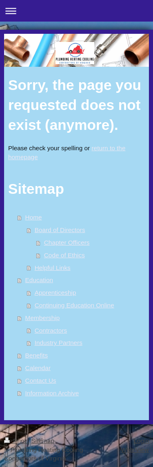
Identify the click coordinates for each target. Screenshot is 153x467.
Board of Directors (60, 229)
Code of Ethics (64, 255)
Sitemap (42, 440)
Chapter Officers (67, 242)
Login (141, 440)
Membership (42, 317)
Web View (135, 449)
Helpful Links (53, 267)
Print (16, 440)
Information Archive (52, 393)
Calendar (38, 367)
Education (39, 279)
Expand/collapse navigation (76, 11)
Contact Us (40, 380)
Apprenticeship (55, 292)
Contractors (51, 330)
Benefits (36, 355)
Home (33, 217)
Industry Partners (58, 342)
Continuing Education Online (74, 305)
